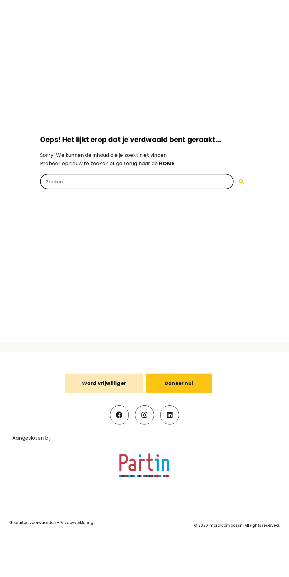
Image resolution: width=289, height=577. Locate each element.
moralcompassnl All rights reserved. (245, 525)
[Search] (241, 181)
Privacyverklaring (76, 522)
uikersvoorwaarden (37, 522)
